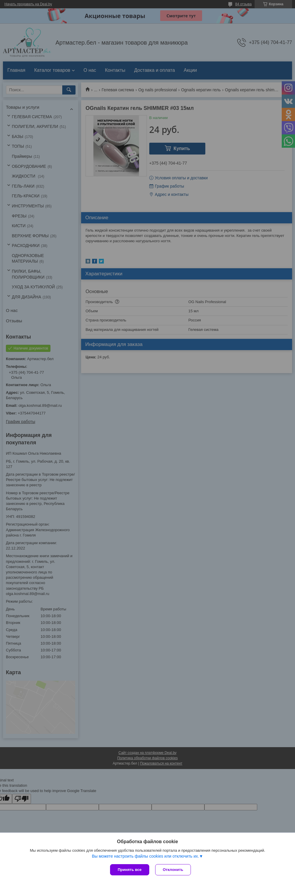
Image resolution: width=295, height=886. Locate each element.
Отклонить (173, 869)
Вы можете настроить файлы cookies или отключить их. (145, 856)
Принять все (130, 869)
